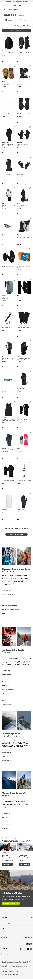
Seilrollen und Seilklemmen (9, 609)
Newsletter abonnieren (9, 903)
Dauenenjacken (6, 670)
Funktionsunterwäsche (8, 689)
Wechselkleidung (6, 752)
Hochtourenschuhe (7, 621)
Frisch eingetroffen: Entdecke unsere (13, 1)
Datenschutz (15, 974)
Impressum (8, 974)
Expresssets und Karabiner (9, 605)
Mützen (4, 700)
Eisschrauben (5, 617)
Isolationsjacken (6, 674)
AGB (3, 974)
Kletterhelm (5, 590)
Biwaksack (5, 828)
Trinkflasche (5, 821)
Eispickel (4, 613)
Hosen (3, 693)
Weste (3, 678)
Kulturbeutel (5, 760)
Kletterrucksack (6, 594)
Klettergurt (5, 598)
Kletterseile (5, 602)
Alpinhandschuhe (8, 26)
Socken (4, 697)
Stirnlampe (5, 813)
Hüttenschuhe (5, 764)
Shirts (3, 685)
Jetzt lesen (6, 864)
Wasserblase (5, 825)
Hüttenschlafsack (6, 756)
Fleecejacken (5, 682)
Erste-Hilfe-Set (6, 817)
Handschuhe (5, 704)
